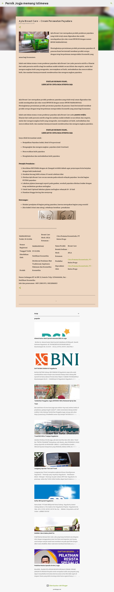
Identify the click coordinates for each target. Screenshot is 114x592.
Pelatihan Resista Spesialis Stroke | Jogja (47, 565)
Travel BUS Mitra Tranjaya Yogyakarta (46, 436)
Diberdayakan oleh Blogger (57, 585)
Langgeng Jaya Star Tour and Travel (45, 468)
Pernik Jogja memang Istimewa (26, 3)
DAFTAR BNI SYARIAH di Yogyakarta (45, 368)
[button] (20, 27)
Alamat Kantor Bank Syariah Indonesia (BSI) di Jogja (50, 338)
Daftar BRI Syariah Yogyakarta (43, 501)
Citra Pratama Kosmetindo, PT (79, 259)
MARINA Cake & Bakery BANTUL (44, 533)
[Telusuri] (51, 3)
